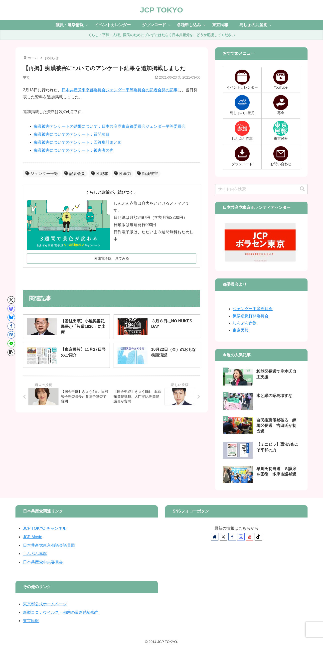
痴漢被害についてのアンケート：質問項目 (72, 134)
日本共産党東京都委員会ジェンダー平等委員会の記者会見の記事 (119, 90)
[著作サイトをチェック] (214, 536)
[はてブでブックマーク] (11, 335)
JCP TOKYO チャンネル (44, 528)
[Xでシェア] (11, 300)
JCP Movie (32, 537)
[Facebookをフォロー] (232, 536)
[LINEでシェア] (11, 343)
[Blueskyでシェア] (11, 317)
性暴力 (122, 173)
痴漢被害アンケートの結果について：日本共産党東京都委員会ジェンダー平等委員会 (109, 126)
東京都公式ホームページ (45, 604)
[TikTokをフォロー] (258, 536)
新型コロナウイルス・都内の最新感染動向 (61, 612)
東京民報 (241, 330)
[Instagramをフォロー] (241, 536)
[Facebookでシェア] (11, 326)
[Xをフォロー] (223, 536)
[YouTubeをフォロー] (249, 536)
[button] (11, 352)
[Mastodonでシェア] (11, 308)
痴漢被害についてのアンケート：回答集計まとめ (78, 142)
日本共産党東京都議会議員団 (49, 545)
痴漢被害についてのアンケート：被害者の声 (74, 150)
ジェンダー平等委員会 (253, 309)
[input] (261, 189)
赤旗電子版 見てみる (111, 258)
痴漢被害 (147, 173)
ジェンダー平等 (41, 173)
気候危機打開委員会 (251, 316)
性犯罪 (99, 173)
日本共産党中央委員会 (43, 562)
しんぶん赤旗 (245, 323)
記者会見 (74, 173)
